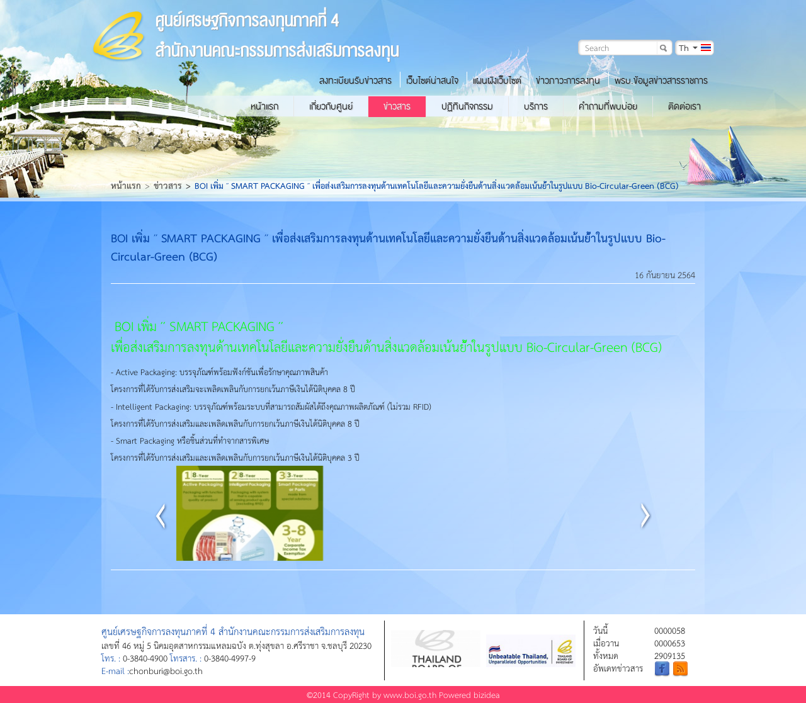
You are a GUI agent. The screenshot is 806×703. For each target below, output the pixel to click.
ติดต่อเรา (684, 106)
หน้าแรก (264, 106)
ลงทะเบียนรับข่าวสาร (355, 80)
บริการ (536, 106)
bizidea (487, 694)
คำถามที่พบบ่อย (608, 106)
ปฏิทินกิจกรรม (467, 106)
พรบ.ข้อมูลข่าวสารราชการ (661, 80)
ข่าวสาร (397, 106)
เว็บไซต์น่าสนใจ (432, 80)
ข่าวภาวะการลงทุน (568, 80)
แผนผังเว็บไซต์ (497, 80)
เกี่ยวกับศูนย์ (331, 106)
